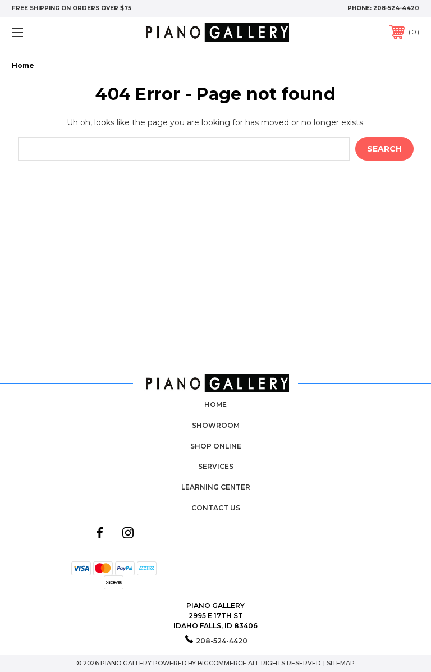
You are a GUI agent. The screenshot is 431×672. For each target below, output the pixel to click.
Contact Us (215, 508)
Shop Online (215, 446)
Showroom (216, 425)
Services (215, 466)
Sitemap (341, 663)
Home (215, 404)
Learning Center (215, 487)
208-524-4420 (396, 8)
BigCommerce (222, 663)
